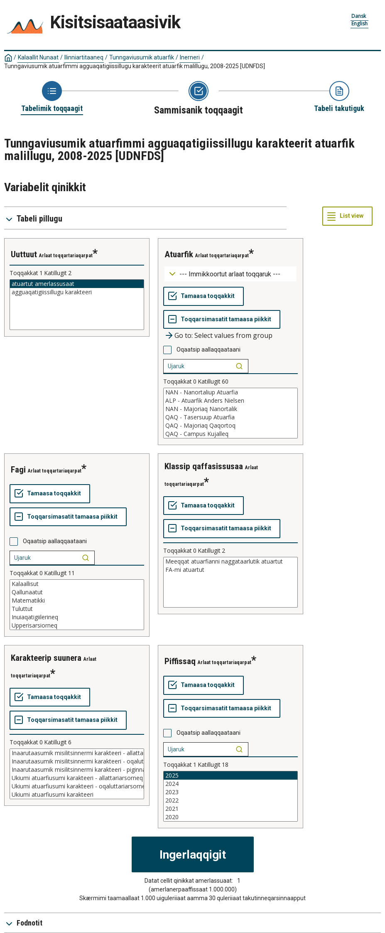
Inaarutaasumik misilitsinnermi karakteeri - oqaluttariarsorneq (77, 761)
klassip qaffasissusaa (203, 466)
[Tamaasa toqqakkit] (203, 296)
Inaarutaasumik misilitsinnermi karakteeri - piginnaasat (77, 770)
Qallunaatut (77, 592)
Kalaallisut (77, 584)
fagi (18, 470)
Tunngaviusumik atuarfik (141, 57)
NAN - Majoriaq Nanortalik (230, 409)
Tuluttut (77, 609)
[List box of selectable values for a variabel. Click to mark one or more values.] (77, 304)
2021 (230, 809)
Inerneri (190, 57)
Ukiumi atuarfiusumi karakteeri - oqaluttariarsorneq (77, 786)
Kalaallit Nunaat (38, 57)
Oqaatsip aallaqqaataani (208, 349)
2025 (230, 775)
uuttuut (24, 254)
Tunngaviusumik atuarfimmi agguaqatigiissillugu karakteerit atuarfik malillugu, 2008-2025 (134, 66)
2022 (230, 800)
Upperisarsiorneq (77, 625)
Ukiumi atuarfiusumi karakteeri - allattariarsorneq (77, 778)
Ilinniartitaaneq (83, 57)
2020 (230, 817)
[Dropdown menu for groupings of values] (230, 274)
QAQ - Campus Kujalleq (230, 434)
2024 (230, 784)
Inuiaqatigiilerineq (77, 617)
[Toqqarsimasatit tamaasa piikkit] (221, 319)
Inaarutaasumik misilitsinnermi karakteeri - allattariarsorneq (77, 753)
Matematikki (77, 600)
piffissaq (180, 661)
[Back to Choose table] (52, 97)
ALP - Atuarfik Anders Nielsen (230, 400)
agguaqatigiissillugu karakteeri (77, 292)
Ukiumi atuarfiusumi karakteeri (77, 794)
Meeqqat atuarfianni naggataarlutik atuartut (230, 561)
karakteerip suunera (46, 658)
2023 (230, 792)
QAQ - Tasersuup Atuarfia (230, 417)
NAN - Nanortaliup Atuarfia (230, 392)
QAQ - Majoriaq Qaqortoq (230, 425)
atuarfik (178, 254)
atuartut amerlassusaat (77, 284)
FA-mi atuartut (230, 570)
